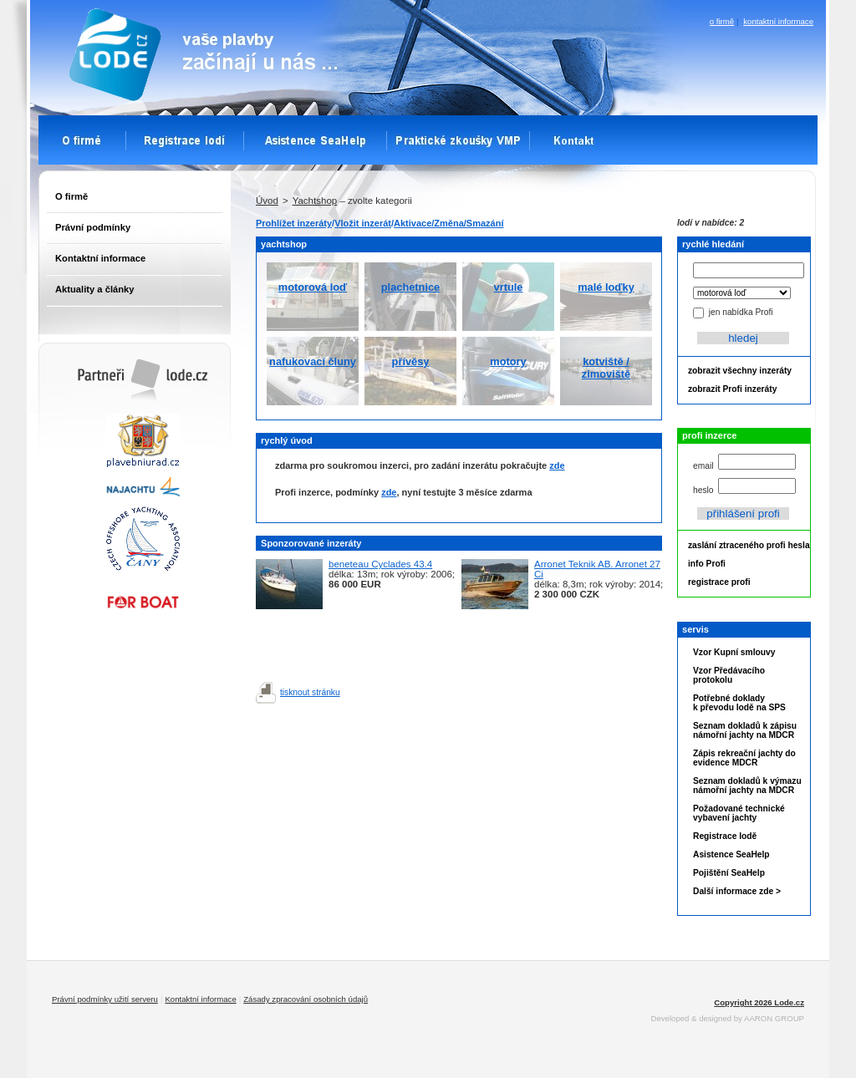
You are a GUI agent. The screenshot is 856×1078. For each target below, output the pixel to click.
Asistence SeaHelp (731, 854)
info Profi (707, 563)
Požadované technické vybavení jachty (739, 813)
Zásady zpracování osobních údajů (305, 999)
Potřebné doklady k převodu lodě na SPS (739, 703)
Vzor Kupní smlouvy (734, 652)
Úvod (267, 201)
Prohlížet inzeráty (294, 223)
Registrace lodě (725, 836)
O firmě (71, 196)
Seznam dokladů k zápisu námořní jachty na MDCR (745, 730)
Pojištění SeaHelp (729, 872)
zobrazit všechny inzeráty (740, 370)
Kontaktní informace (100, 258)
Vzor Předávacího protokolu (729, 675)
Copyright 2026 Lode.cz (759, 1002)
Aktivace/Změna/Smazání (448, 223)
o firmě (722, 21)
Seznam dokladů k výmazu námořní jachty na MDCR (747, 785)
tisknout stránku (310, 692)
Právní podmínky (92, 227)
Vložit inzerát (362, 223)
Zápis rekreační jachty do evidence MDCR (744, 758)
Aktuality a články (95, 289)
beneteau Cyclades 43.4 (380, 564)
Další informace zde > (737, 891)
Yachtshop (315, 201)
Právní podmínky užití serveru (105, 999)
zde (556, 465)
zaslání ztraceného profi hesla (749, 545)
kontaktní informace (778, 21)
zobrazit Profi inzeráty (732, 389)
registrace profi (719, 582)
